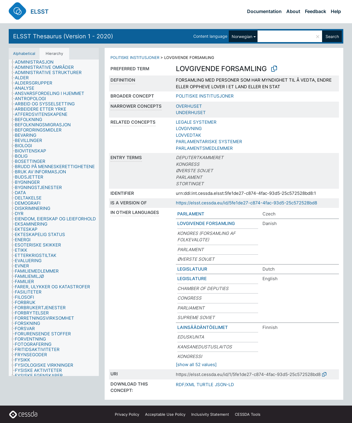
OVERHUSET (189, 106)
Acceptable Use (165, 414)
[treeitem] (37, 62)
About (293, 11)
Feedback (315, 11)
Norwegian (242, 36)
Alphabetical (24, 53)
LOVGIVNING (189, 128)
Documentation (264, 11)
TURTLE (204, 384)
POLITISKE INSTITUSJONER (134, 57)
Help (336, 11)
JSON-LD (224, 384)
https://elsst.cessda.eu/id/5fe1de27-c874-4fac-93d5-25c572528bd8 (246, 203)
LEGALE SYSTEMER (196, 122)
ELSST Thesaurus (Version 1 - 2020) (63, 36)
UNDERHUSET (191, 112)
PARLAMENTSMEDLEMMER (204, 148)
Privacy (127, 414)
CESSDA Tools (247, 414)
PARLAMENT (190, 214)
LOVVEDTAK (188, 135)
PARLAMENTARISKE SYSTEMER (209, 141)
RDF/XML (185, 384)
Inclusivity (210, 414)
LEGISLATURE (192, 278)
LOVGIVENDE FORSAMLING (206, 223)
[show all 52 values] (196, 364)
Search (332, 36)
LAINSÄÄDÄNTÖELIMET (202, 327)
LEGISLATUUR (192, 269)
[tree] (54, 218)
